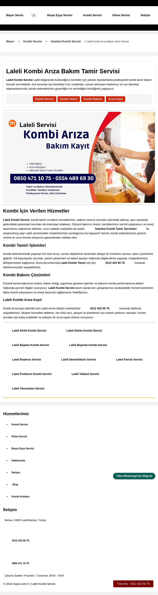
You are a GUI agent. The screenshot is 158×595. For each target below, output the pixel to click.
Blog (15, 484)
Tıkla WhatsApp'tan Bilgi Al (134, 476)
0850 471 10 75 (20, 563)
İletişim (145, 15)
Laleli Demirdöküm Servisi (78, 359)
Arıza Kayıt (115, 99)
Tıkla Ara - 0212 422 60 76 (133, 583)
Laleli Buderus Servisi (26, 359)
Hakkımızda (18, 460)
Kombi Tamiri (69, 99)
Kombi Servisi (92, 15)
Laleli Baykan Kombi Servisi (30, 345)
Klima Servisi (121, 15)
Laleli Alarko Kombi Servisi (84, 330)
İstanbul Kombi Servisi (66, 41)
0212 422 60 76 (115, 262)
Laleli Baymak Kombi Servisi (88, 345)
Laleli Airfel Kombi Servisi (29, 330)
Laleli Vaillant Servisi (85, 374)
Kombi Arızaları (21, 496)
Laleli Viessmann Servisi (28, 388)
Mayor (10, 41)
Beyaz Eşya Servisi (59, 15)
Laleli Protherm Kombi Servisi (32, 374)
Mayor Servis (14, 15)
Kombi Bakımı (93, 99)
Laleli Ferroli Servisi (129, 359)
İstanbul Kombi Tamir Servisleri (116, 228)
